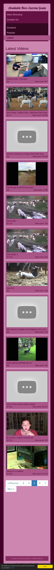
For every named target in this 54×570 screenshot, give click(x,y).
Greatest (11, 27)
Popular (11, 32)
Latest (10, 38)
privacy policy (24, 558)
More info (12, 568)
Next (11, 489)
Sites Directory (15, 14)
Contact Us (13, 19)
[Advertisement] (27, 527)
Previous (13, 483)
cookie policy (37, 558)
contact (15, 558)
